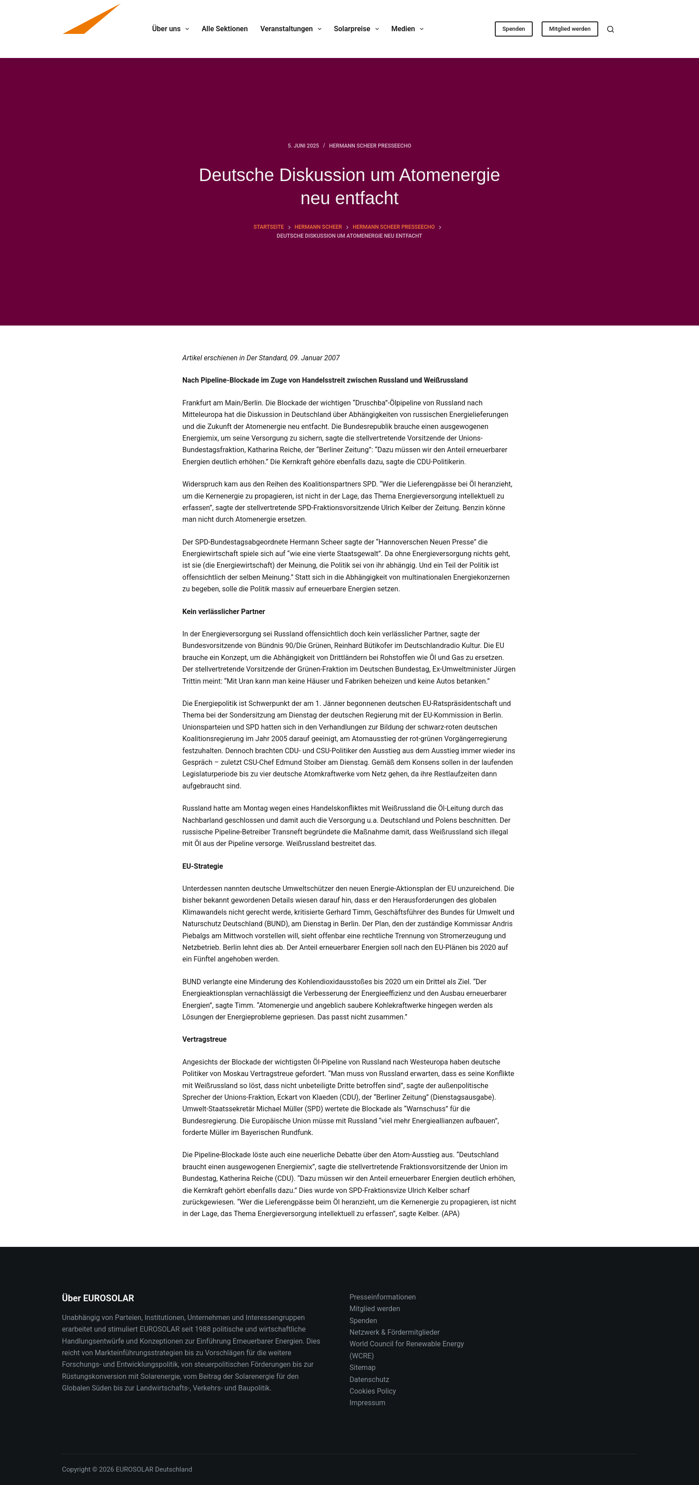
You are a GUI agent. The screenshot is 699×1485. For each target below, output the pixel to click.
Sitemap (363, 1367)
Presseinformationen (383, 1297)
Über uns (172, 29)
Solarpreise (358, 29)
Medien (409, 29)
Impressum (368, 1402)
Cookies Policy (373, 1391)
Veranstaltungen (292, 29)
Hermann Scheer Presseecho (370, 146)
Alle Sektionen (224, 29)
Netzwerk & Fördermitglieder (395, 1332)
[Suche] (610, 29)
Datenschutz (369, 1379)
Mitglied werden (570, 28)
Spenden (513, 28)
